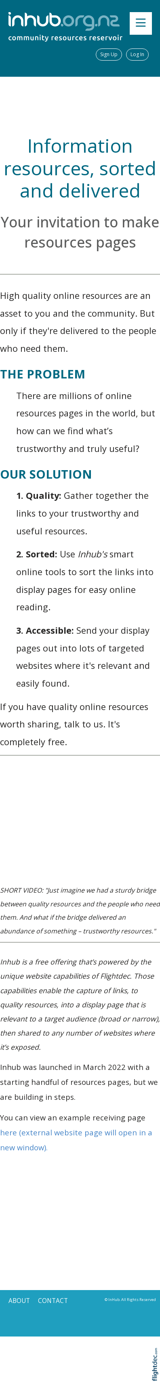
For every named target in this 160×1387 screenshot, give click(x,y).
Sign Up (109, 54)
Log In (137, 54)
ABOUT (19, 1301)
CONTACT (53, 1301)
